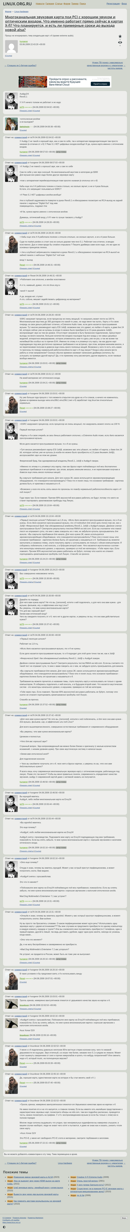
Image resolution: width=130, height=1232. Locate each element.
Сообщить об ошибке (11, 1220)
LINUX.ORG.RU (17, 3)
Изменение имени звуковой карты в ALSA (33, 1177)
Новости (40, 3)
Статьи (58, 3)
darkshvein (24, 127)
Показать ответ (26, 111)
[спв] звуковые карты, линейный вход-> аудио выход (38, 1188)
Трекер (75, 3)
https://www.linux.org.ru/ (11, 1222)
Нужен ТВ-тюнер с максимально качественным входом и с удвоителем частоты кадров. (105, 65)
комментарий (21, 137)
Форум (66, 3)
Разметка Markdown (35, 1218)
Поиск (83, 3)
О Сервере (7, 1218)
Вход (124, 3)
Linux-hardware (21, 12)
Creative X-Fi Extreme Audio (89, 1177)
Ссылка (9, 56)
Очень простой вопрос (87, 1181)
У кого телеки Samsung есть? (90, 1185)
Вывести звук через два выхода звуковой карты (36, 1194)
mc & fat (80, 1195)
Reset (22, 265)
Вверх (124, 1218)
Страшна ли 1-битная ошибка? (21, 65)
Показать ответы (26, 226)
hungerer (24, 41)
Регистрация (113, 3)
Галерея (50, 3)
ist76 (22, 107)
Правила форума (19, 1218)
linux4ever (24, 1005)
